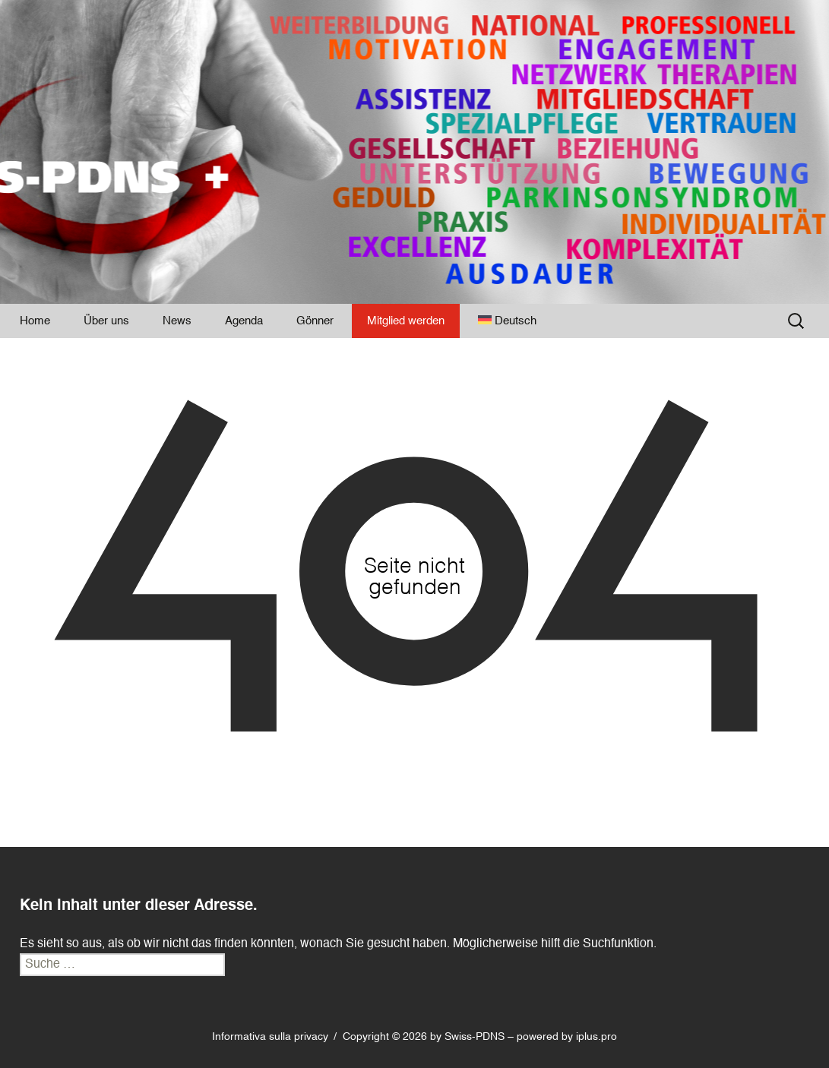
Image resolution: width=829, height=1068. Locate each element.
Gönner (315, 321)
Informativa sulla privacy (270, 1037)
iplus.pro (596, 1037)
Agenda (244, 321)
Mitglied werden (406, 321)
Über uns (106, 321)
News (177, 321)
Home (35, 321)
